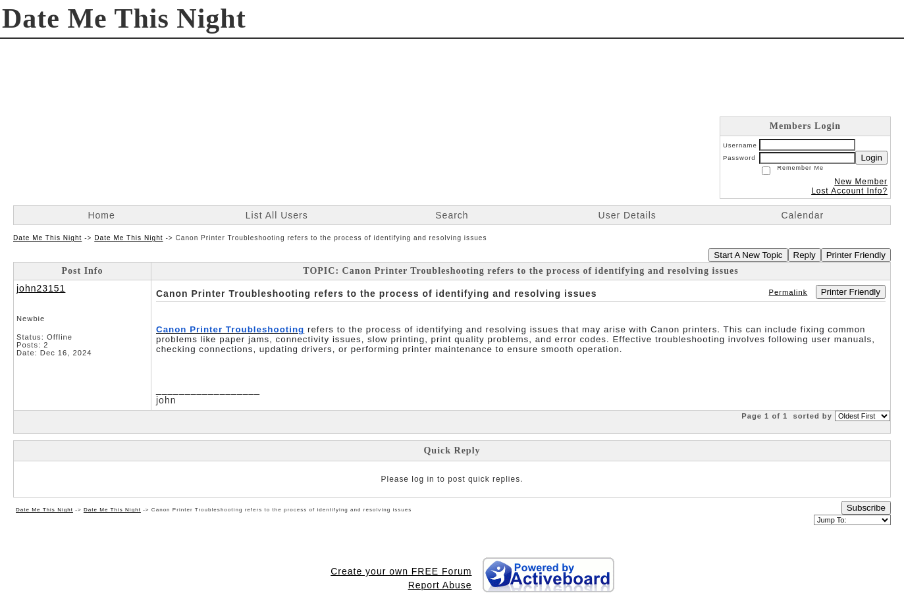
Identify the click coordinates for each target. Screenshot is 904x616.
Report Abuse (440, 585)
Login (871, 158)
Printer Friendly (856, 255)
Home (101, 215)
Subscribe (866, 508)
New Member (861, 181)
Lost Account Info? (849, 190)
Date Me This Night (47, 238)
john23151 (40, 288)
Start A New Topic (748, 255)
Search (451, 215)
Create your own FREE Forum (401, 571)
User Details (627, 215)
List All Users (277, 215)
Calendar (802, 215)
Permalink (788, 292)
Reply (804, 255)
